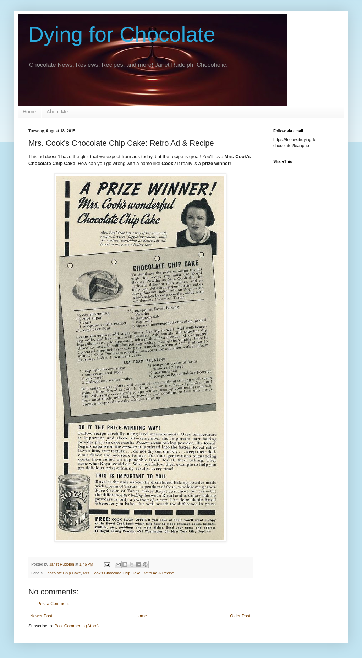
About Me (57, 111)
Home (29, 111)
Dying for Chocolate (121, 34)
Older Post (240, 616)
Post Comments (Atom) (76, 626)
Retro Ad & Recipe (158, 573)
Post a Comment (53, 603)
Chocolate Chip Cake (63, 573)
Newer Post (41, 616)
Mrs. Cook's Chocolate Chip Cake (112, 573)
